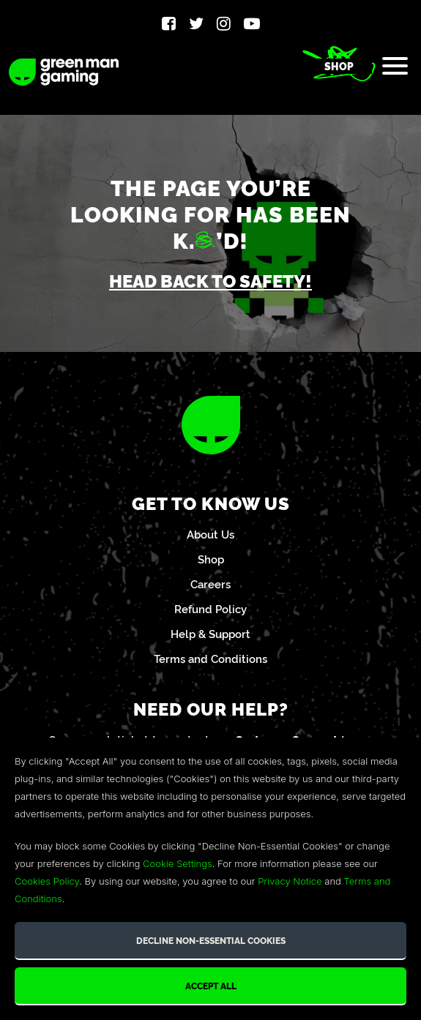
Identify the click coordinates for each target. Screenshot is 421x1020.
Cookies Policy (47, 881)
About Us (210, 533)
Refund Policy (210, 608)
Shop (339, 66)
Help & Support (210, 633)
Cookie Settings (177, 863)
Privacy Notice (289, 881)
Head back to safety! (210, 280)
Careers (210, 583)
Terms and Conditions (210, 658)
